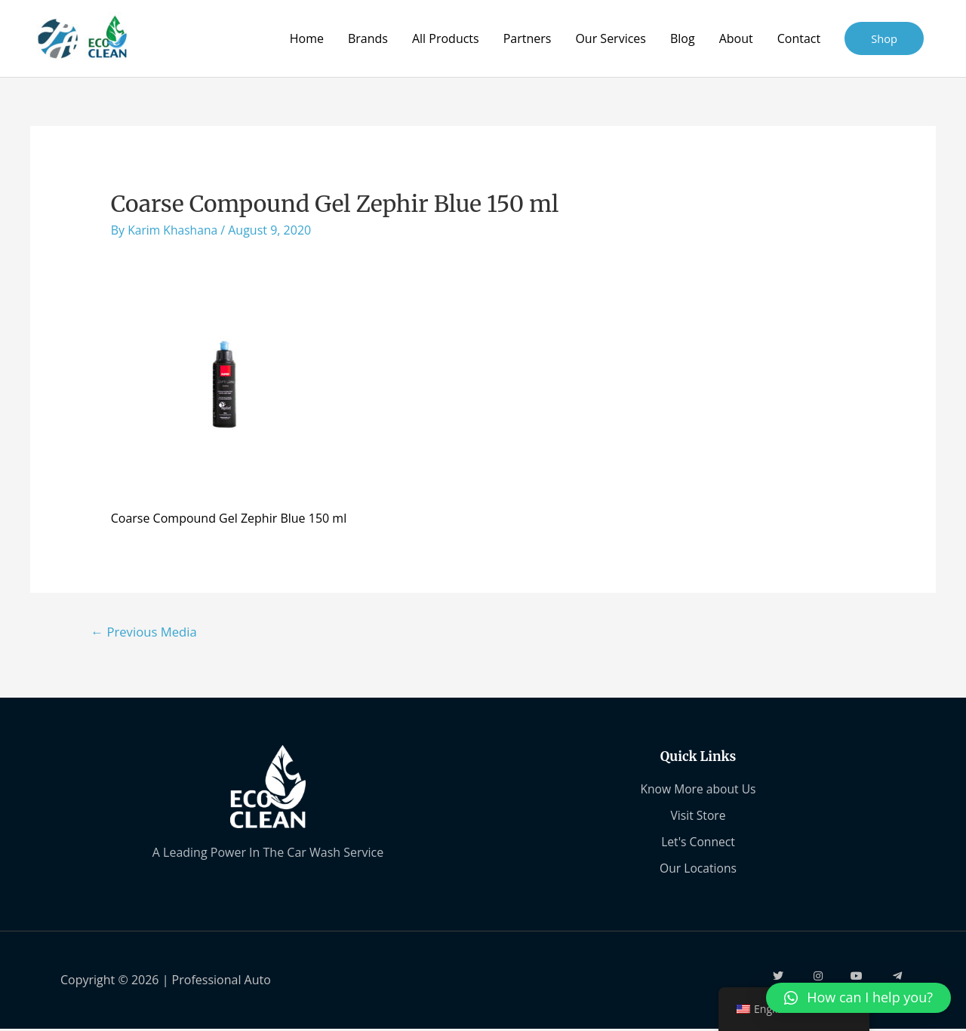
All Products (444, 38)
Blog (681, 38)
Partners (527, 38)
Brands (367, 38)
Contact (798, 38)
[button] (858, 998)
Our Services (610, 38)
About (735, 38)
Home (306, 38)
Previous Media (145, 631)
